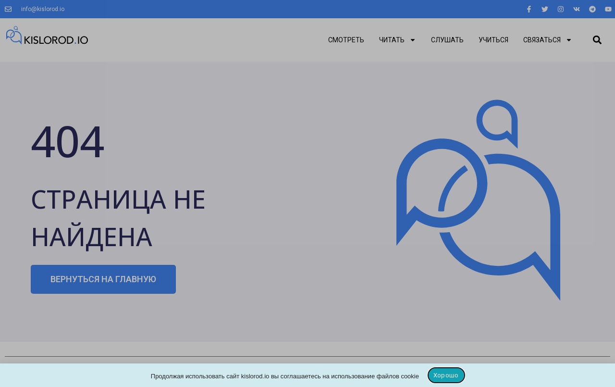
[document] (307, 193)
